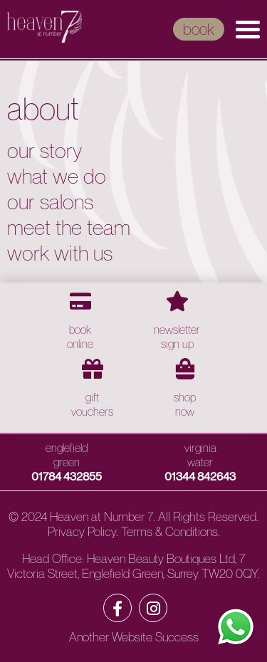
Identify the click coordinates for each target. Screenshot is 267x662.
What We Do (56, 176)
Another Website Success (134, 636)
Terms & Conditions (169, 531)
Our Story (44, 150)
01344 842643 (200, 476)
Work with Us (59, 253)
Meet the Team (68, 227)
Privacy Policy (82, 531)
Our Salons (50, 201)
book (198, 29)
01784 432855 (66, 476)
